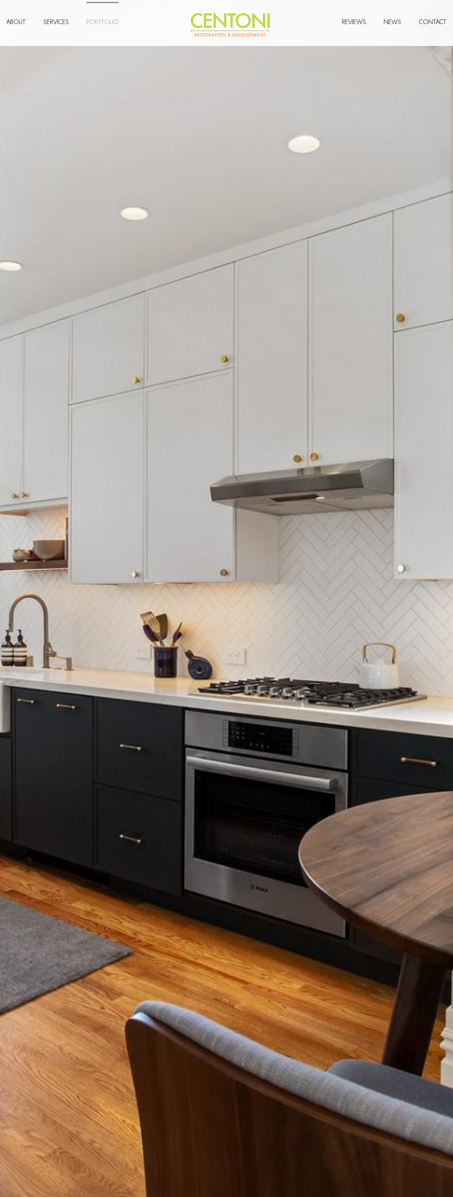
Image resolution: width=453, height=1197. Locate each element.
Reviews (353, 20)
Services (56, 20)
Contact (432, 20)
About (17, 20)
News (391, 20)
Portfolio (103, 20)
